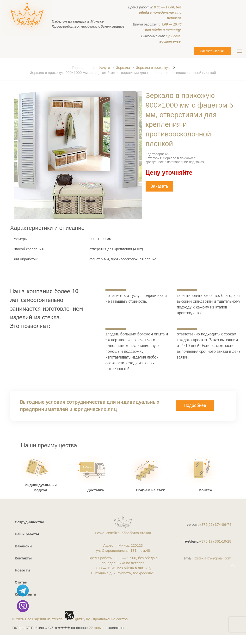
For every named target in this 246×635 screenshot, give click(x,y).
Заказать (159, 186)
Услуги (104, 67)
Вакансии (23, 546)
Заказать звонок (212, 51)
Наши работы (27, 534)
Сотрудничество (29, 522)
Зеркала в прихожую (153, 67)
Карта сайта (25, 594)
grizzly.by (82, 619)
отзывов (100, 628)
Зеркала (123, 67)
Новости (22, 570)
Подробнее (195, 405)
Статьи (21, 582)
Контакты (23, 558)
